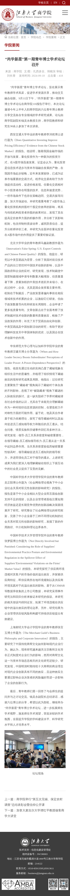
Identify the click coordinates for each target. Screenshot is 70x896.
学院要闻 (51, 37)
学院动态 (36, 37)
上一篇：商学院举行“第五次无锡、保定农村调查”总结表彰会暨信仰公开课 (33, 802)
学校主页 (43, 2)
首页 (23, 37)
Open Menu (65, 12)
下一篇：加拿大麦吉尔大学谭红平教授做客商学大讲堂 (34, 813)
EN (55, 2)
